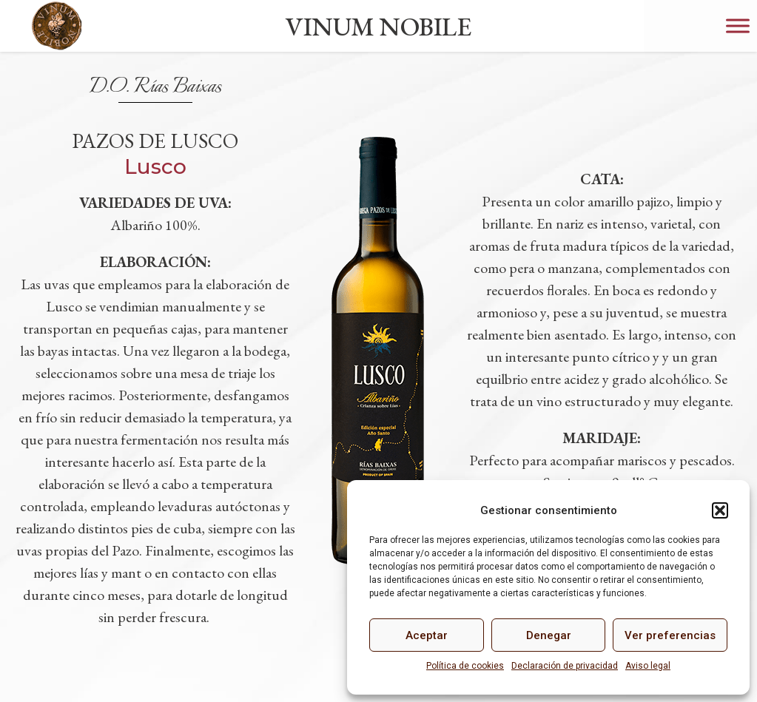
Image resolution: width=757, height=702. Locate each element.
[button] (720, 510)
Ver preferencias (670, 635)
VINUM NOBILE (378, 26)
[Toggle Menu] (738, 25)
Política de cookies (465, 666)
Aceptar (427, 635)
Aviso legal (647, 666)
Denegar (548, 635)
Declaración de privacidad (564, 666)
